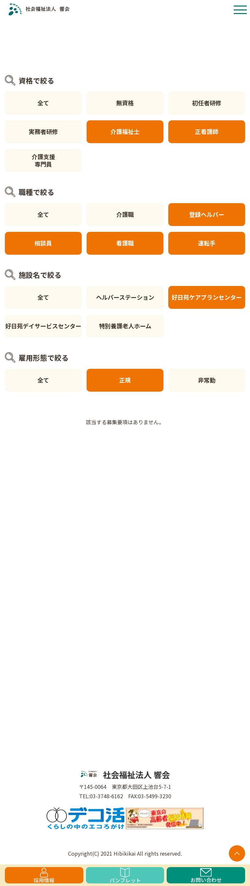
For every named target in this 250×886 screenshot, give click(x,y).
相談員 (43, 243)
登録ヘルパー (206, 214)
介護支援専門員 (43, 160)
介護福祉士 (125, 131)
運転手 (206, 243)
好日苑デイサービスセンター (43, 326)
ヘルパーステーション (125, 297)
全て (43, 102)
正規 (125, 380)
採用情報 (44, 875)
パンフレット (125, 875)
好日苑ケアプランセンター (207, 297)
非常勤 (206, 380)
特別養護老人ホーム (125, 326)
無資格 (125, 102)
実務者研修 (43, 131)
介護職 (125, 214)
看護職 (125, 243)
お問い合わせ (206, 875)
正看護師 (206, 131)
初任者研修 (206, 102)
